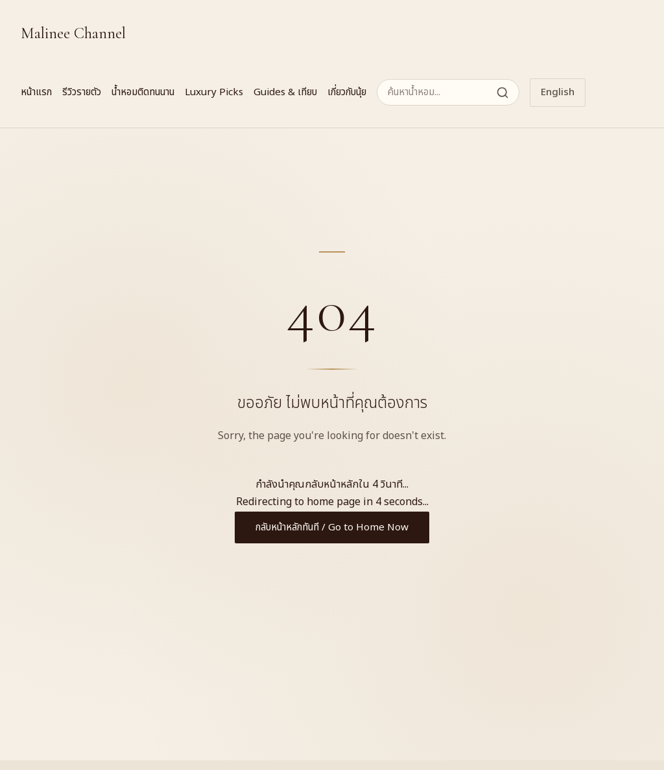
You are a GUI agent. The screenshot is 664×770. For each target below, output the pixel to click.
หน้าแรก (36, 92)
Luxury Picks (214, 92)
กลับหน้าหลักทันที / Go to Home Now (332, 527)
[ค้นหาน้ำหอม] (448, 92)
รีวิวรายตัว (81, 92)
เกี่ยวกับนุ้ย (346, 92)
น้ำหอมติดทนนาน (143, 92)
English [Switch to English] (558, 92)
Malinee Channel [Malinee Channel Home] (73, 33)
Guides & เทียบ (285, 92)
